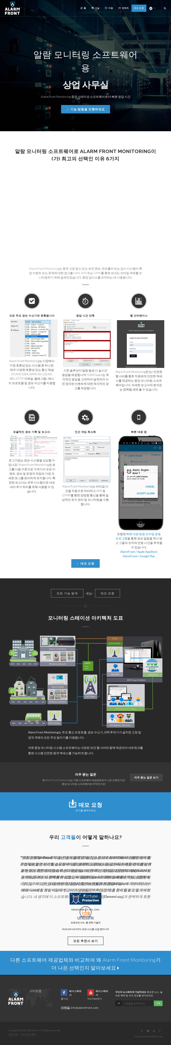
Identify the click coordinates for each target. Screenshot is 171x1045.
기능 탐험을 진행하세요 (85, 97)
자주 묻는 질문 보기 (146, 777)
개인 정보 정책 (28, 1034)
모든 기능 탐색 (67, 593)
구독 (158, 1003)
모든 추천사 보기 (85, 941)
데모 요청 (85, 563)
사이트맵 (35, 991)
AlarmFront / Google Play (139, 556)
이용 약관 (13, 1034)
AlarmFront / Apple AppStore (139, 551)
